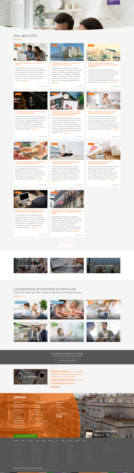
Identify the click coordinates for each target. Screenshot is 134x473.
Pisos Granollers (71, 456)
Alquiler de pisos (35, 444)
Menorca (51, 440)
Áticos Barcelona (17, 452)
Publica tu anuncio (113, 3)
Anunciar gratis (18, 418)
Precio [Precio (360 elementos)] (67, 383)
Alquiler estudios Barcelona (38, 446)
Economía (18, 45)
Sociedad (54, 45)
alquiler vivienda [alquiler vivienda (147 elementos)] (73, 371)
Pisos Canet (70, 452)
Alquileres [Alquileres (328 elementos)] (63, 371)
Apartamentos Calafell (54, 444)
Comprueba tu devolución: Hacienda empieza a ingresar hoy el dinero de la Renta (66, 162)
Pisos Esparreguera (53, 460)
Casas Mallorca (52, 452)
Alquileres (37, 409)
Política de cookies (38, 468)
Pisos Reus (87, 448)
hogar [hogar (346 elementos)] (72, 379)
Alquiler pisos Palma (36, 458)
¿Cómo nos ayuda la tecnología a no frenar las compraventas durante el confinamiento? (102, 112)
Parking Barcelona (18, 456)
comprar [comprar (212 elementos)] (80, 371)
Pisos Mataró (88, 452)
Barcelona (16, 440)
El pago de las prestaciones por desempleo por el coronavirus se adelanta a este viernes (30, 162)
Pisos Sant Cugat (89, 460)
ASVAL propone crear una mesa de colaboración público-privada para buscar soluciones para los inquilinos (67, 211)
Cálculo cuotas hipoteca (41, 421)
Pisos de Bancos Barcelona (19, 462)
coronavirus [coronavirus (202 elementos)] (54, 376)
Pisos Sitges (106, 444)
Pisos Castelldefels (53, 456)
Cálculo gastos (39, 423)
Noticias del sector (19, 407)
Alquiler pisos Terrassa (37, 460)
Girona (23, 440)
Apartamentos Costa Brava (20, 446)
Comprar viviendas (53, 458)
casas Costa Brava (53, 446)
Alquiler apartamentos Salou (20, 460)
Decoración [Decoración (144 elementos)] (61, 376)
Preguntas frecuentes (19, 404)
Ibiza (57, 440)
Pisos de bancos (39, 414)
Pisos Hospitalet (71, 458)
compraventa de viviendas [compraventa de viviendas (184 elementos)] (68, 374)
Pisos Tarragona (106, 446)
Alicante (84, 440)
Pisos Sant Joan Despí (90, 462)
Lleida (37, 440)
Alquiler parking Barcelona (37, 452)
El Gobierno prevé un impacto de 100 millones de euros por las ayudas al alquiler (30, 112)
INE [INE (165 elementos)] (51, 383)
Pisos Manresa (88, 450)
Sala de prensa (17, 409)
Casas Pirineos (17, 448)
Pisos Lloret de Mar (71, 462)
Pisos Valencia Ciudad (72, 454)
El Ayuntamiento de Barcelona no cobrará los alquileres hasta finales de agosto (66, 64)
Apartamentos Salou (18, 450)
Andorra (63, 440)
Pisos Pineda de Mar (89, 446)
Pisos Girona (52, 462)
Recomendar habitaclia (20, 428)
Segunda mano (39, 407)
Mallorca (43, 440)
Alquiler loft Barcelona (37, 448)
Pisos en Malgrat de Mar (19, 444)
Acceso (58, 409)
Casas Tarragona (53, 454)
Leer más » (25, 80)
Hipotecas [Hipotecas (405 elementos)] (64, 379)
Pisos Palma (87, 444)
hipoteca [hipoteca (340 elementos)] (54, 379)
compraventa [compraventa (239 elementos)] (55, 374)
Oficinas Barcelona (71, 446)
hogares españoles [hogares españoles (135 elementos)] (79, 379)
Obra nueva (38, 405)
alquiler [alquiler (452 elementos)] (54, 371)
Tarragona (30, 440)
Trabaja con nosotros (19, 425)
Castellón (77, 440)
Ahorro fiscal (38, 425)
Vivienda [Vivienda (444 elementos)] (55, 386)
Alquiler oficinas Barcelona (37, 450)
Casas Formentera (53, 448)
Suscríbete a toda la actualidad (67, 360)
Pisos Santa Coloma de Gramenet (110, 450)
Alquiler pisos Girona (36, 454)
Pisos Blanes (70, 450)
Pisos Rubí (87, 456)
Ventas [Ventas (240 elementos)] (72, 383)
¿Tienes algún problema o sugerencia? (25, 436)
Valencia (70, 440)
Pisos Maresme (17, 458)
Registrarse (17, 416)
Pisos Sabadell (88, 458)
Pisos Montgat (88, 454)
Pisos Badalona (70, 448)
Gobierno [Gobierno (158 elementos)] (73, 376)
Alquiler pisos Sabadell (37, 462)
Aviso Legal (17, 468)
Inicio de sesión (18, 413)
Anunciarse (59, 405)
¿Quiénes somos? (18, 402)
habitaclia (32, 470)
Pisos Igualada (70, 460)
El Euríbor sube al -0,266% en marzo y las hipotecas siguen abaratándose (100, 162)
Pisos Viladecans (106, 448)
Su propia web (60, 407)
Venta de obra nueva (108, 452)
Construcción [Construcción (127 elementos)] (79, 374)
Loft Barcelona (17, 454)
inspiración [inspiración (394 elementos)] (57, 383)
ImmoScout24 (39, 470)
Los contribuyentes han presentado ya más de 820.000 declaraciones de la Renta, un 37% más (29, 211)
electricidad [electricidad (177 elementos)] (67, 376)
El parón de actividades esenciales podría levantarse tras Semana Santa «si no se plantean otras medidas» (103, 64)
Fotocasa (26, 470)
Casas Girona (52, 450)
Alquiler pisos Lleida (36, 456)
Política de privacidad (26, 468)
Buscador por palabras (41, 412)
